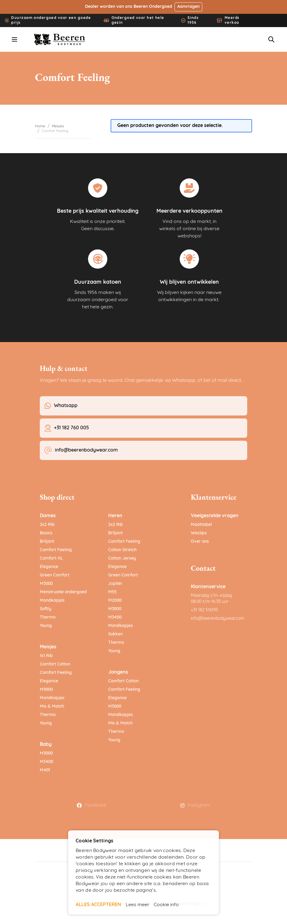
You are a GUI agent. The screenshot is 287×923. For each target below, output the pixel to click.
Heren (115, 516)
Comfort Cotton (55, 664)
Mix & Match (52, 706)
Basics (46, 533)
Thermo (47, 617)
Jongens (118, 672)
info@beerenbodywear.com (217, 618)
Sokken (115, 634)
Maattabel (201, 525)
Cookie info (166, 905)
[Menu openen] (14, 39)
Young (46, 626)
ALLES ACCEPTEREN (98, 905)
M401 (45, 770)
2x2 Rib (47, 525)
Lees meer (137, 905)
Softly (45, 609)
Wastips (199, 533)
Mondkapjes (52, 600)
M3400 (46, 762)
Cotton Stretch (122, 550)
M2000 (114, 600)
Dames (48, 516)
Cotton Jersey (122, 558)
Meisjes (58, 126)
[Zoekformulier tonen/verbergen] (271, 39)
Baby (46, 744)
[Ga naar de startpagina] (59, 39)
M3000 (46, 584)
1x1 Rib (46, 656)
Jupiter (115, 584)
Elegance (49, 567)
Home (40, 126)
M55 (112, 592)
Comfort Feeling (56, 550)
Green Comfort (54, 575)
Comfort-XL (51, 558)
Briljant (47, 541)
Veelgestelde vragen (214, 516)
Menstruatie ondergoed (63, 592)
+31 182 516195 (204, 610)
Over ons (200, 541)
